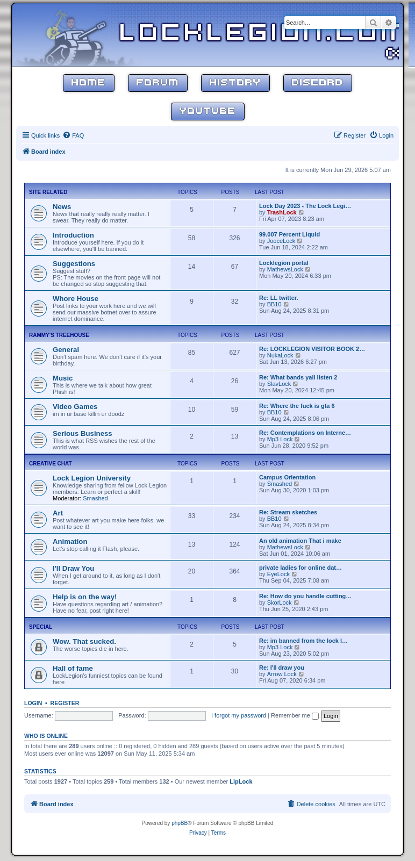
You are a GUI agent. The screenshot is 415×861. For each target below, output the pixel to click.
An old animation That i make (300, 540)
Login (33, 703)
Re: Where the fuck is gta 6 (297, 406)
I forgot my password (238, 715)
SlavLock (279, 384)
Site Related (48, 192)
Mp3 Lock (280, 439)
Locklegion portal (284, 263)
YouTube (208, 111)
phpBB (179, 823)
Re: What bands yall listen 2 (298, 377)
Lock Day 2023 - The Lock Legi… (305, 206)
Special (40, 627)
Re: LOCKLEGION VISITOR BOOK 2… (312, 349)
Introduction (73, 235)
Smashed (95, 498)
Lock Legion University (92, 478)
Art (58, 513)
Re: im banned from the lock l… (303, 640)
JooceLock (281, 241)
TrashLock (282, 212)
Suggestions (74, 264)
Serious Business (82, 433)
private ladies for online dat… (300, 567)
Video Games (75, 407)
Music (63, 378)
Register (65, 703)
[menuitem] (73, 135)
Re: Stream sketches (288, 512)
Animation (70, 541)
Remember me (295, 715)
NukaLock (280, 355)
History (235, 83)
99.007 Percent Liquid (289, 234)
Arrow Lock (282, 674)
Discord (318, 83)
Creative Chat (50, 464)
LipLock (241, 781)
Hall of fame (73, 668)
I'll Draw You (73, 568)
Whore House (75, 299)
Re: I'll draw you (281, 667)
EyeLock (278, 574)
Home (88, 83)
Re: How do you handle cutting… (305, 596)
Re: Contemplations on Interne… (305, 432)
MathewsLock (285, 269)
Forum (158, 83)
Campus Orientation (287, 477)
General (66, 350)
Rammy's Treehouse (59, 335)
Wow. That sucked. (84, 641)
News (62, 207)
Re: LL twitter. (278, 298)
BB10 (274, 304)
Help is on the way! (85, 597)
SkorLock (279, 602)
